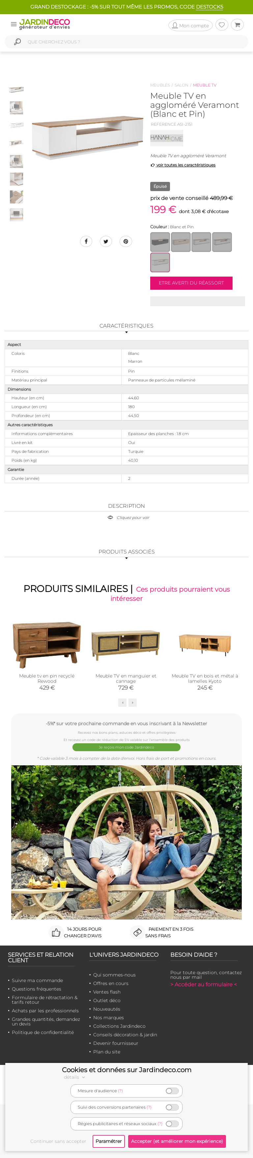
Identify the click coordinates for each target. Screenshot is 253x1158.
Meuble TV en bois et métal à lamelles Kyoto (205, 679)
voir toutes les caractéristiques (183, 164)
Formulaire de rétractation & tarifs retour (44, 999)
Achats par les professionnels (45, 1010)
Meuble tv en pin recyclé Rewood (46, 679)
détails (75, 1077)
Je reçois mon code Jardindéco (126, 748)
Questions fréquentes (36, 989)
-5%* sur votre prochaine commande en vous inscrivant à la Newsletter (126, 724)
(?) (120, 1090)
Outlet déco (107, 1000)
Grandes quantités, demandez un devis (46, 1021)
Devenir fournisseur (115, 1043)
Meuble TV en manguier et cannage (126, 679)
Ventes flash (107, 992)
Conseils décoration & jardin (125, 1034)
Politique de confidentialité (43, 1032)
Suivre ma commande (37, 980)
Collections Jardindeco (119, 1026)
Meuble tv (204, 85)
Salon (181, 85)
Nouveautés (106, 1009)
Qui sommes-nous (114, 974)
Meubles (160, 85)
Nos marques (108, 1017)
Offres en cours (110, 983)
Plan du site (106, 1051)
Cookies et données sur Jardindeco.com (126, 1070)
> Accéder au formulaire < (203, 984)
